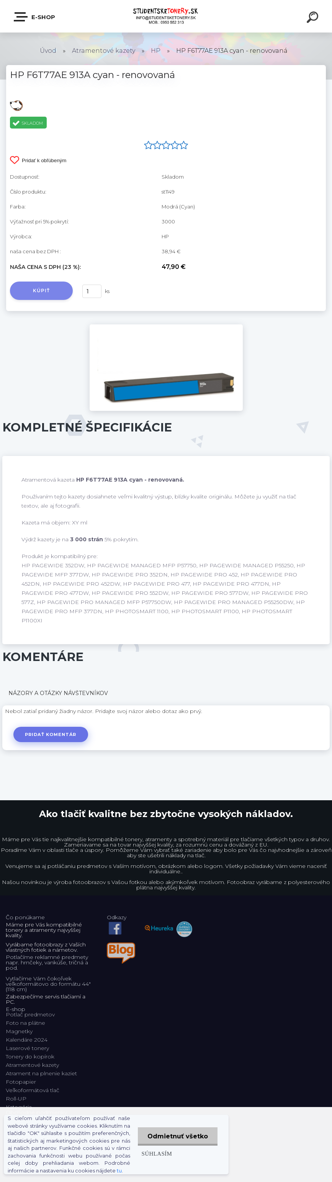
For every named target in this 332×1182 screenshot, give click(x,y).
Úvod (48, 50)
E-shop (35, 16)
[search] (314, 18)
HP (155, 50)
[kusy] (91, 291)
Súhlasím (157, 1153)
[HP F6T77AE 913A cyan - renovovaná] (166, 327)
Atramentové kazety (103, 50)
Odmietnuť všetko (177, 1136)
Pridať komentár (51, 734)
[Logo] (166, 16)
